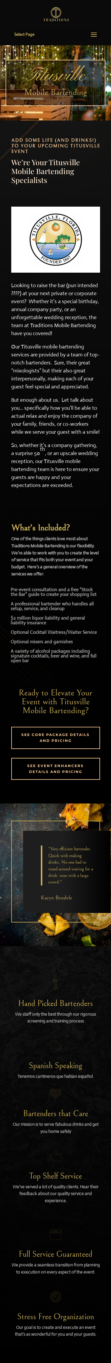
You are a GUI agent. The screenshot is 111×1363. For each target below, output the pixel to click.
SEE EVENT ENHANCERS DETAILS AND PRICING (55, 769)
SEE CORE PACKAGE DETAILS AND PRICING (55, 737)
